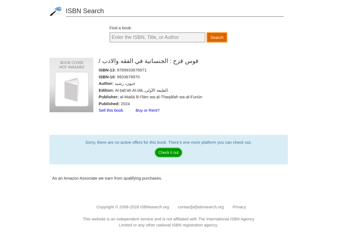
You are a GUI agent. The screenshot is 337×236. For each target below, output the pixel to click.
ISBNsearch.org (154, 207)
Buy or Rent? (148, 110)
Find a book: (121, 27)
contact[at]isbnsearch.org (201, 207)
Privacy (239, 207)
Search (217, 37)
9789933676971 (131, 70)
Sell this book (111, 110)
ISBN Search (85, 11)
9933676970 (128, 76)
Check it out (169, 152)
